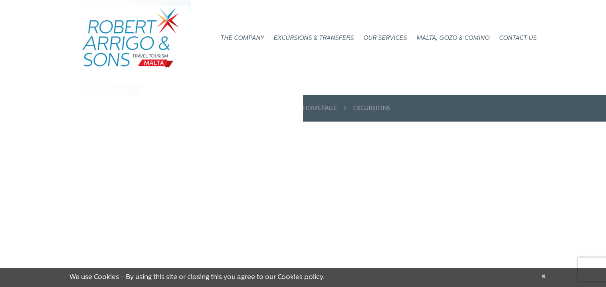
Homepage (320, 109)
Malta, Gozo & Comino (452, 39)
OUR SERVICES (385, 39)
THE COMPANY (242, 39)
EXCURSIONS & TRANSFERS (313, 39)
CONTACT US (518, 39)
